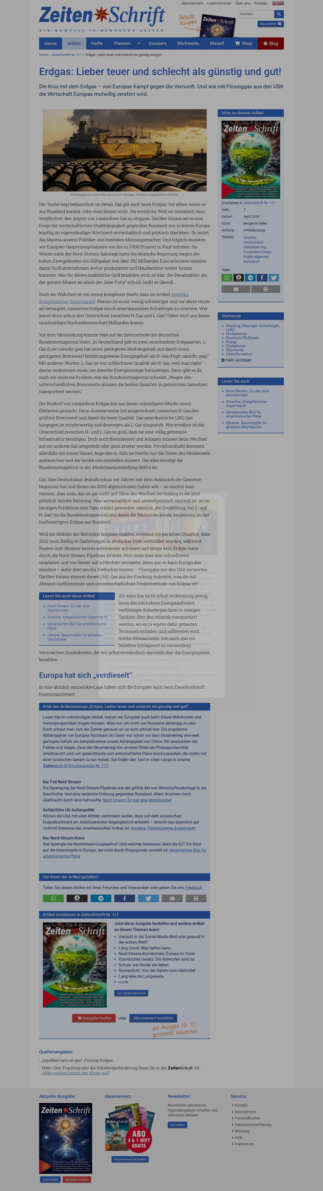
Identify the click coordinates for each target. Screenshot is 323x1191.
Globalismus (236, 334)
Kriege (231, 342)
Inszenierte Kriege (257, 252)
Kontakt (260, 3)
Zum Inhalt (50, 1179)
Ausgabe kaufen (94, 1018)
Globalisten (235, 346)
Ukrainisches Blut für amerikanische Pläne (76, 626)
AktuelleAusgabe (188, 19)
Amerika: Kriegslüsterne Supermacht (77, 617)
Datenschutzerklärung (253, 1124)
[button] (53, 898)
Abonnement (192, 3)
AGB (238, 1137)
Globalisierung (255, 247)
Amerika (250, 237)
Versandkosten (247, 1118)
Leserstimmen (219, 3)
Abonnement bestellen (153, 1018)
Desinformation (239, 354)
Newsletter (270, 24)
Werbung (242, 1131)
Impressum (244, 1144)
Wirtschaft (252, 261)
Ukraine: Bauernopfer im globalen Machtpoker (74, 637)
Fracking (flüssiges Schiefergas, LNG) (253, 327)
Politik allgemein (256, 257)
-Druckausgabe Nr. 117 (75, 765)
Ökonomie (235, 350)
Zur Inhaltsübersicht (131, 993)
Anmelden (177, 1125)
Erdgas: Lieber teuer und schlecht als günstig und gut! (124, 55)
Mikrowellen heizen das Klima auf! (76, 1072)
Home (43, 55)
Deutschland (253, 242)
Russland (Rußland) (242, 338)
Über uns (242, 3)
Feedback (193, 887)
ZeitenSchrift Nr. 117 (66, 55)
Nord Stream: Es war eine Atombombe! (68, 608)
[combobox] (256, 14)
